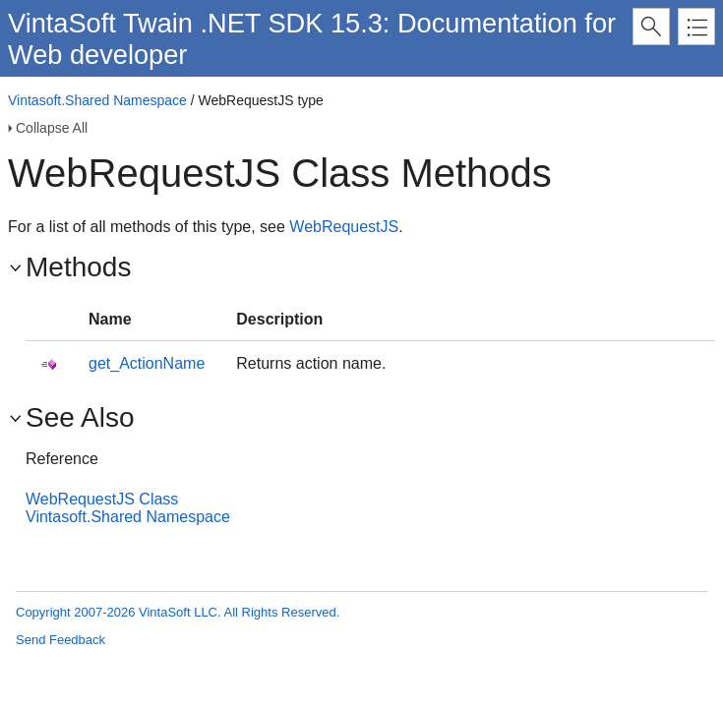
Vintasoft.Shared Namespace (97, 100)
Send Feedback (60, 639)
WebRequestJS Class (102, 499)
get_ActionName (147, 363)
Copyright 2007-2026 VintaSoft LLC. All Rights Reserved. (177, 612)
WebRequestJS (343, 226)
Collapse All (52, 128)
